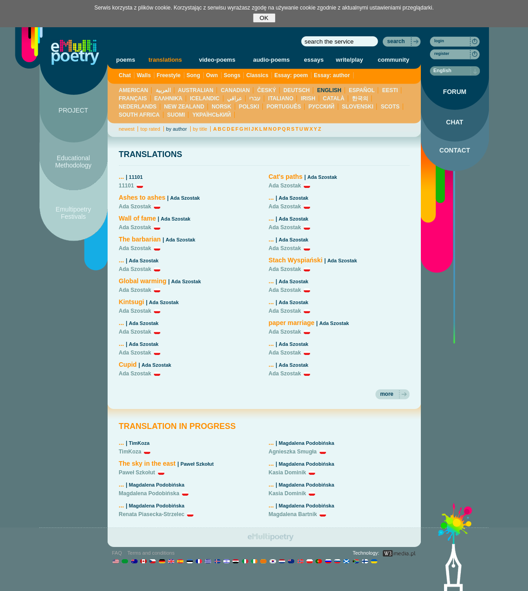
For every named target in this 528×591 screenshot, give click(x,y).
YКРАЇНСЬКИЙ (211, 115)
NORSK (221, 106)
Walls (144, 75)
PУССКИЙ (321, 106)
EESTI (390, 90)
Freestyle (169, 75)
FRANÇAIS (133, 98)
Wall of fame (137, 218)
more (386, 394)
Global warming (143, 281)
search (396, 41)
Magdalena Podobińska (156, 485)
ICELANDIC (204, 98)
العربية (163, 90)
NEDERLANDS (138, 106)
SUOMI (176, 115)
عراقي (234, 98)
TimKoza (139, 443)
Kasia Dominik (287, 472)
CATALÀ (334, 98)
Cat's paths (286, 176)
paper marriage (292, 322)
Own (212, 75)
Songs (232, 75)
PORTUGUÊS (283, 106)
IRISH (308, 98)
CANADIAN (235, 90)
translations (165, 59)
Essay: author (332, 75)
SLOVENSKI (357, 106)
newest (127, 129)
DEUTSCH (296, 90)
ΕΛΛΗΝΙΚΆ (168, 98)
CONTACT (454, 150)
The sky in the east (147, 463)
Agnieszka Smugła (293, 451)
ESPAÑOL (362, 90)
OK (264, 18)
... (121, 176)
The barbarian (140, 239)
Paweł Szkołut (196, 464)
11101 (136, 177)
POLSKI (249, 106)
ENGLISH (329, 90)
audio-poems (271, 59)
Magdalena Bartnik (293, 514)
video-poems (217, 59)
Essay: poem (291, 75)
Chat (125, 75)
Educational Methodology (73, 161)
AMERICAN (133, 90)
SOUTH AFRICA (139, 115)
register (441, 53)
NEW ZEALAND (184, 106)
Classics (257, 75)
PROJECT (73, 110)
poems (125, 59)
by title (200, 129)
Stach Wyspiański (296, 260)
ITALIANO (281, 98)
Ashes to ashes (142, 197)
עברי (255, 98)
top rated (150, 129)
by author (176, 129)
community (393, 59)
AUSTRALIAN (195, 90)
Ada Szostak (185, 198)
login (439, 41)
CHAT (455, 122)
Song (193, 75)
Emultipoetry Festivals (73, 213)
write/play (349, 59)
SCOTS (390, 106)
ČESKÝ (266, 90)
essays (314, 59)
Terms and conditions (151, 553)
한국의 (360, 98)
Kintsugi (132, 301)
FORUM (454, 91)
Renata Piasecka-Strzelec (152, 514)
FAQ (117, 553)
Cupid (128, 364)
